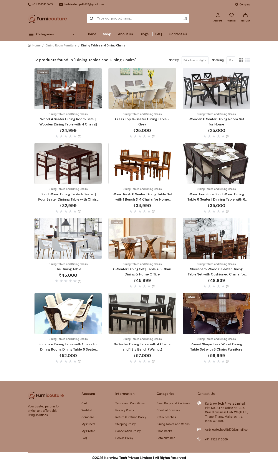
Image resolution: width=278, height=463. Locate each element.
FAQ (158, 34)
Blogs (144, 34)
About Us (125, 34)
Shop (107, 34)
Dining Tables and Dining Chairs (103, 45)
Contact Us (178, 34)
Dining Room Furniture (60, 45)
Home (91, 34)
